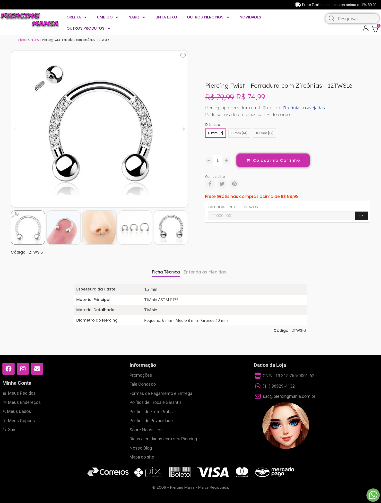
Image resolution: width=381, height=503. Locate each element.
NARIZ (137, 17)
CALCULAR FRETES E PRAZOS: (233, 206)
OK (361, 215)
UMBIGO (108, 17)
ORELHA (77, 17)
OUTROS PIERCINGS (208, 17)
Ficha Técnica (166, 272)
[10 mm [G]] (264, 133)
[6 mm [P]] (215, 133)
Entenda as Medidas (204, 272)
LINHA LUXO (166, 17)
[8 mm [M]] (239, 133)
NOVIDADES (250, 17)
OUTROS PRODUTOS (89, 28)
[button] (15, 129)
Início (21, 40)
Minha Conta (16, 383)
